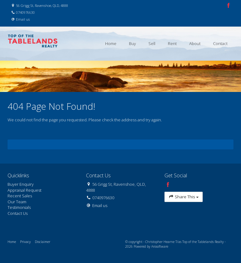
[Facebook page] (228, 5)
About (195, 43)
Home (110, 43)
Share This (184, 197)
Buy (132, 43)
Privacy (25, 242)
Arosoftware (159, 246)
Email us (23, 19)
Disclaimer (42, 242)
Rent (172, 43)
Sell (151, 43)
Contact (220, 43)
